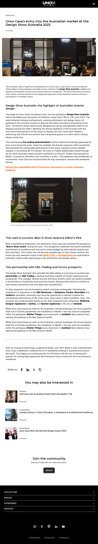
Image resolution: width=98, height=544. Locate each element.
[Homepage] (49, 4)
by (58, 255)
